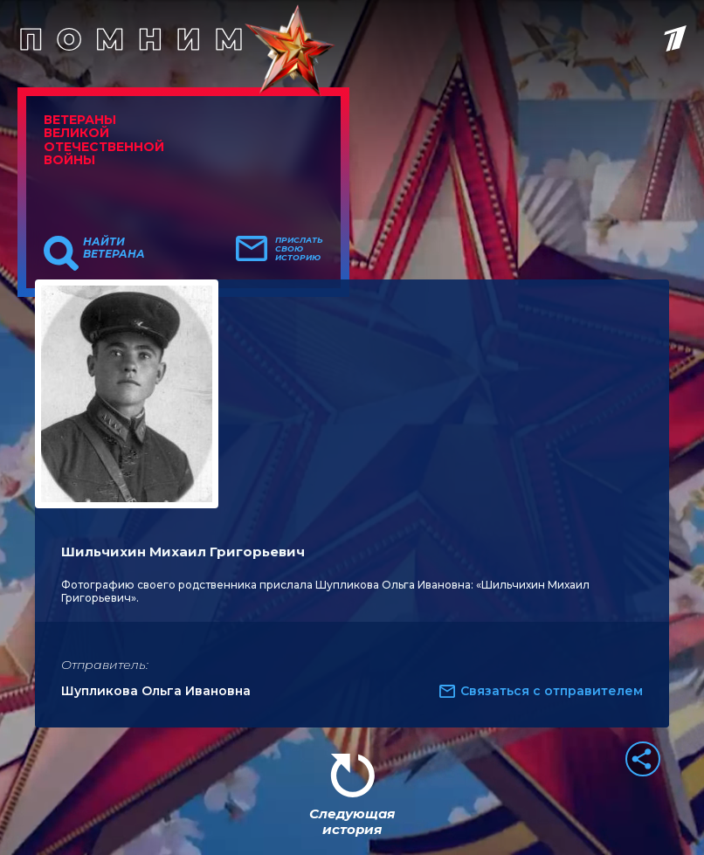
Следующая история (352, 821)
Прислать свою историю (299, 249)
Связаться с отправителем (551, 691)
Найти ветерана (114, 248)
